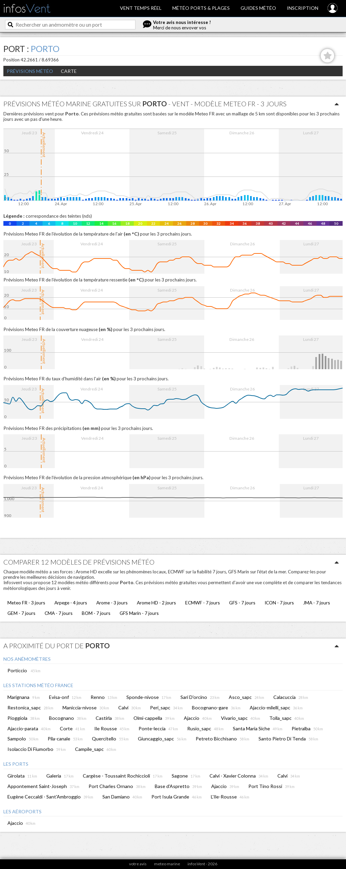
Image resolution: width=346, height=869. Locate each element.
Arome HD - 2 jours (156, 602)
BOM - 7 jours (96, 613)
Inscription (302, 8)
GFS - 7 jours (242, 602)
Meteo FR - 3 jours (26, 602)
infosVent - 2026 (202, 863)
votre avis (138, 863)
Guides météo (258, 8)
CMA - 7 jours (59, 613)
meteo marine (167, 863)
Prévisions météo (30, 71)
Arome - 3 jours (112, 602)
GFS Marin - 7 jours (139, 613)
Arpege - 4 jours (70, 602)
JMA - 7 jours (316, 602)
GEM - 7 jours (21, 613)
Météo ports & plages (201, 8)
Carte (69, 71)
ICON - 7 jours (279, 602)
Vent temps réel (141, 8)
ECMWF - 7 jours (202, 602)
